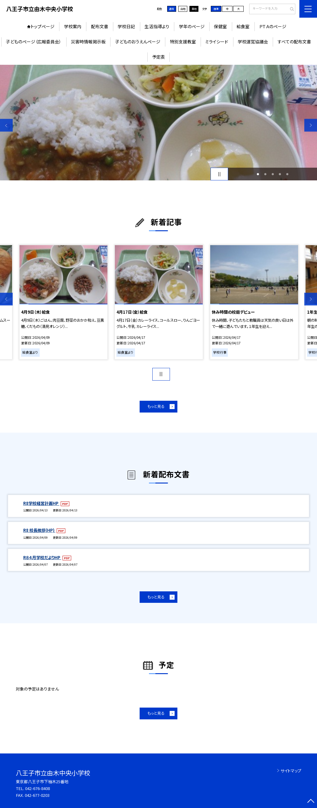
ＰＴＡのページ (272, 26)
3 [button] (272, 174)
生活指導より (157, 26)
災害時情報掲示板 (88, 41)
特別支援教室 (183, 41)
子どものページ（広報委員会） (33, 41)
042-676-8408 (37, 788)
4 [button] (280, 174)
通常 (171, 9)
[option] (158, 122)
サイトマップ (290, 771)
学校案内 (72, 26)
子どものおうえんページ (137, 41)
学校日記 (126, 26)
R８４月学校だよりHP (42, 557)
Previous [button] (6, 125)
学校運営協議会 (253, 41)
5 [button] (287, 174)
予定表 (158, 57)
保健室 (220, 26)
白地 (182, 9)
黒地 (194, 9)
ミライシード (216, 41)
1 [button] (258, 174)
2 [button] (265, 174)
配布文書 (99, 26)
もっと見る (155, 406)
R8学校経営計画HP (41, 503)
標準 (216, 9)
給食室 (243, 26)
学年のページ (192, 26)
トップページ (42, 26)
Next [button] (310, 125)
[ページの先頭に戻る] (310, 801)
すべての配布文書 (294, 41)
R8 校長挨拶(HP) (39, 530)
